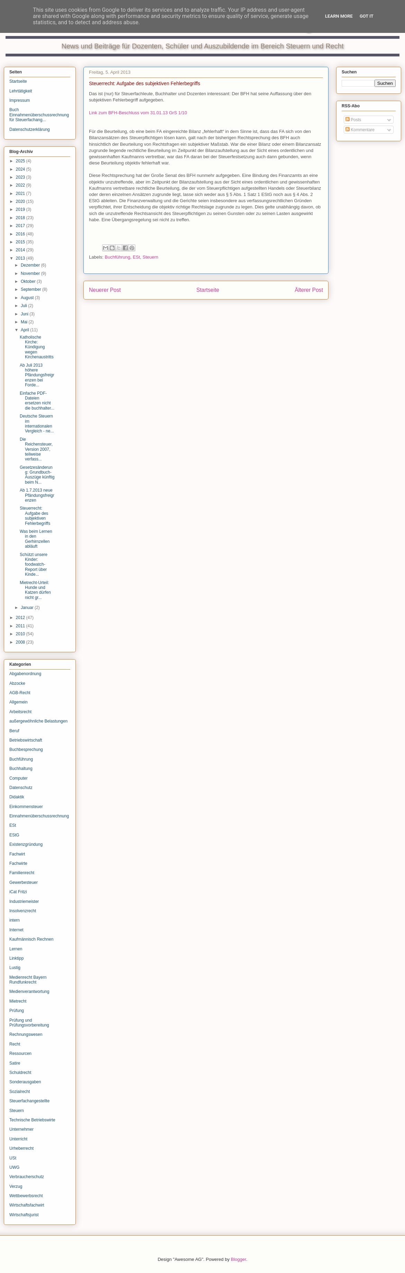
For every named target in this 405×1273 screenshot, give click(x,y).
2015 (21, 242)
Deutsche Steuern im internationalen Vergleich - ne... (37, 423)
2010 (21, 633)
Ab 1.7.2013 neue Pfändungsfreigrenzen (37, 495)
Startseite (207, 290)
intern (14, 920)
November (31, 273)
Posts (353, 119)
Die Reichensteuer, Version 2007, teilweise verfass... (36, 449)
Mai (25, 322)
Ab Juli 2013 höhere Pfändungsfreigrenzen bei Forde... (37, 375)
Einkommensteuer (26, 806)
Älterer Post (309, 290)
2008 (21, 642)
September (31, 289)
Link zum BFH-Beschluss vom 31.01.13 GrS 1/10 (138, 112)
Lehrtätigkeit (20, 91)
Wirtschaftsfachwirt (26, 1205)
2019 (21, 209)
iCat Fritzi (18, 891)
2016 (21, 234)
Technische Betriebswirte (32, 1120)
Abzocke (17, 683)
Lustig (14, 967)
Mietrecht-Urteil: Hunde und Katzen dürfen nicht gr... (35, 590)
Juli (24, 305)
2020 (21, 201)
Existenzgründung (26, 844)
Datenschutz (21, 787)
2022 (21, 185)
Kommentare (360, 129)
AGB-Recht (19, 692)
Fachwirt (17, 854)
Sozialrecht (19, 1091)
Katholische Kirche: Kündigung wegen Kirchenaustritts (37, 347)
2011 (21, 626)
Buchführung (117, 257)
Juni (25, 314)
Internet (16, 929)
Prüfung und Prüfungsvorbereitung (29, 1023)
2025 (21, 161)
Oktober (29, 281)
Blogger (238, 1259)
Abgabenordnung (25, 673)
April (25, 330)
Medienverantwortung (29, 991)
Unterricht (18, 1139)
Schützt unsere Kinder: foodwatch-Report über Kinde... (33, 564)
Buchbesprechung (26, 749)
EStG (14, 835)
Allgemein (18, 702)
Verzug (15, 1186)
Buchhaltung (21, 768)
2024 (21, 169)
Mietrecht (17, 1001)
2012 (21, 617)
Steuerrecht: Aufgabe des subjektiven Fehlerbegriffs (35, 516)
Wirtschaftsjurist (24, 1214)
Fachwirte (18, 863)
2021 (21, 193)
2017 (21, 225)
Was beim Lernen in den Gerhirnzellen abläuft (36, 539)
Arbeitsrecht (20, 711)
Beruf (14, 730)
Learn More (339, 16)
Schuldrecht (20, 1072)
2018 (21, 217)
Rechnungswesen (25, 1034)
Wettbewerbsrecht (26, 1195)
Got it (367, 16)
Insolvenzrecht (22, 910)
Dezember (31, 265)
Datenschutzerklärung (29, 129)
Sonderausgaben (25, 1081)
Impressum (19, 100)
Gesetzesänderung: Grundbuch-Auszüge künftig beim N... (37, 475)
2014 (21, 250)
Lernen (15, 949)
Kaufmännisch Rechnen (31, 939)
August (28, 297)
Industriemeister (24, 901)
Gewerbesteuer (23, 882)
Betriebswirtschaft (25, 740)
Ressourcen (20, 1053)
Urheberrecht (21, 1148)
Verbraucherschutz (26, 1176)
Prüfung (16, 1010)
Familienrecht (21, 872)
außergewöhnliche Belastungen (38, 721)
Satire (14, 1063)
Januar (28, 607)
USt (12, 1158)
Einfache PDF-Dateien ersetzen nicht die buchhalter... (37, 401)
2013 (21, 258)
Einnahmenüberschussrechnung (39, 816)
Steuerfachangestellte (29, 1101)
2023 (21, 177)
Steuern (151, 257)
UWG (14, 1167)
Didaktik (16, 797)
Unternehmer (21, 1129)
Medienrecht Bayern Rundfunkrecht (27, 980)
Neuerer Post (105, 290)
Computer (18, 778)
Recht (14, 1044)
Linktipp (16, 958)
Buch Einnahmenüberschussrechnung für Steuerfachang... (39, 114)
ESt (136, 257)
